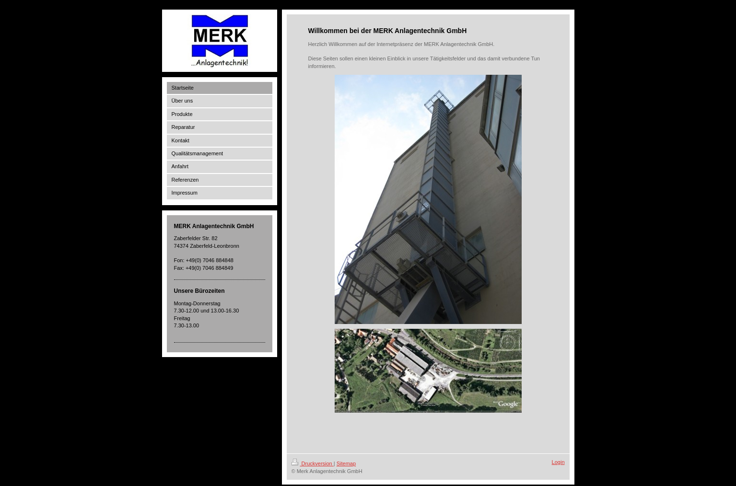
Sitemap (346, 463)
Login (558, 462)
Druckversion (313, 463)
